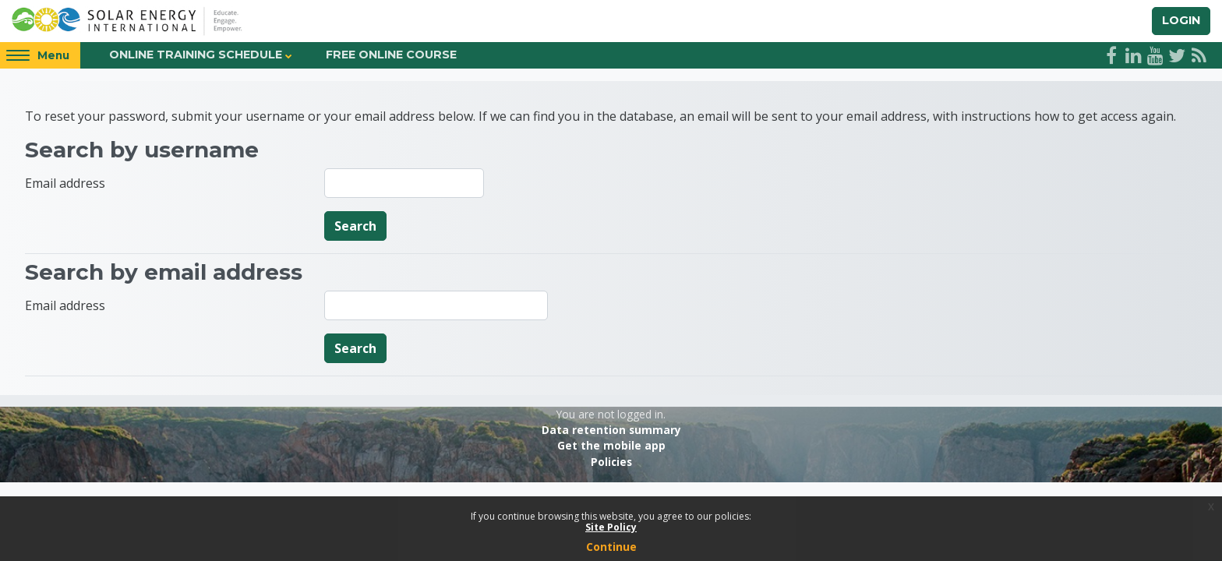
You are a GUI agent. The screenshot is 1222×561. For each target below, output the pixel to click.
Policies (611, 461)
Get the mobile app (611, 445)
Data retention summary (611, 429)
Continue (611, 546)
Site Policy (611, 527)
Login (1181, 20)
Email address (65, 183)
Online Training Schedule (195, 55)
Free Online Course (391, 55)
